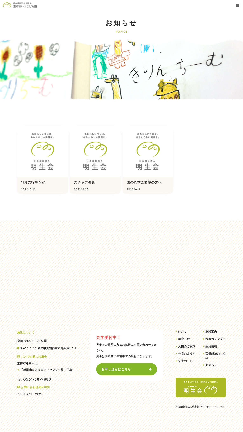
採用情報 (211, 346)
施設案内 (211, 331)
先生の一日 (185, 360)
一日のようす (187, 353)
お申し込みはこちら (116, 369)
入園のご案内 (187, 346)
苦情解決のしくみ (215, 355)
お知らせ (211, 365)
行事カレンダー (215, 339)
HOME (182, 331)
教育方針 (184, 339)
